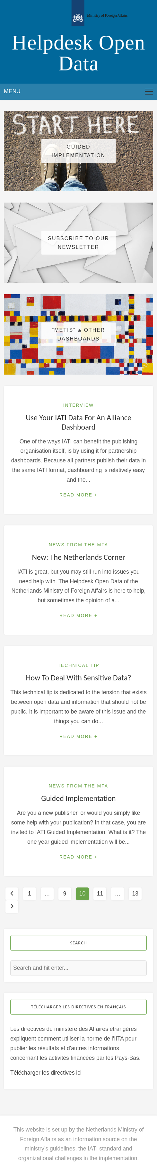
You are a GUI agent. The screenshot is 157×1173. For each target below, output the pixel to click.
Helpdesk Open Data (78, 53)
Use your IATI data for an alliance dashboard (78, 422)
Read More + (78, 494)
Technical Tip (78, 665)
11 (100, 893)
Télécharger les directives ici (46, 1072)
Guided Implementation (79, 151)
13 (135, 893)
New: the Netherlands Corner (78, 557)
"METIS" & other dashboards (78, 334)
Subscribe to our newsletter (78, 243)
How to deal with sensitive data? (78, 677)
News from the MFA (78, 544)
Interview (78, 405)
